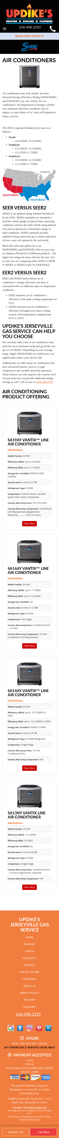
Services (29, 964)
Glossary (29, 1006)
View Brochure (15, 449)
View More (29, 523)
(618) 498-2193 (44, 382)
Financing (29, 978)
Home (29, 937)
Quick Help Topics (29, 36)
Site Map (29, 999)
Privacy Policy (29, 992)
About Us (29, 985)
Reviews (29, 944)
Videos (29, 950)
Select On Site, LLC (38, 1107)
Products (29, 958)
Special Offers (29, 971)
